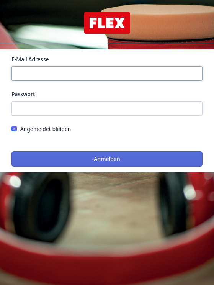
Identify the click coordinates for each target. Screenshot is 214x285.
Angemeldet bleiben (45, 129)
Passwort (23, 94)
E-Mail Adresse (30, 59)
